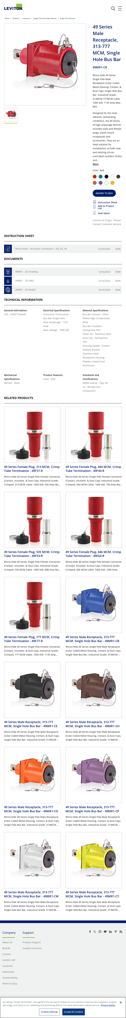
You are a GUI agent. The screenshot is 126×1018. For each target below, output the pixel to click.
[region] (63, 1007)
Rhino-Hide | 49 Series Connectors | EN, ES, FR (41, 248)
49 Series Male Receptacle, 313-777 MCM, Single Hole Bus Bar (92, 639)
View (118, 248)
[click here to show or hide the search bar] (113, 8)
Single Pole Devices (67, 18)
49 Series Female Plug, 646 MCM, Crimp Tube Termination (93, 554)
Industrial (26, 18)
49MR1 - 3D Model (25, 289)
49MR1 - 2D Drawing (26, 271)
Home (7, 18)
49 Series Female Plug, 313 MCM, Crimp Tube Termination (32, 469)
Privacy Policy (108, 1005)
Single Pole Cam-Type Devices (45, 18)
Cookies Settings (49, 1011)
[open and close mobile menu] (120, 8)
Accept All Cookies (73, 1011)
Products (15, 18)
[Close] (120, 1002)
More (96, 164)
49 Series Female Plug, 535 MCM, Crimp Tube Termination (32, 554)
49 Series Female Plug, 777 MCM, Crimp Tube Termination (32, 639)
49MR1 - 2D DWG (24, 280)
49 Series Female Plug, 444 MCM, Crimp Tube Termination (93, 469)
